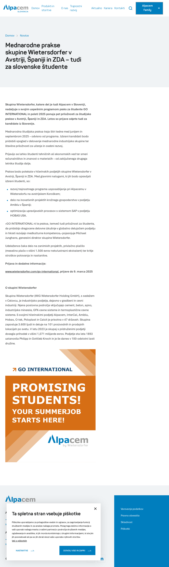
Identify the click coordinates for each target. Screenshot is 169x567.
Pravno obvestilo (130, 515)
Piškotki (125, 528)
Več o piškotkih (19, 540)
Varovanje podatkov (132, 508)
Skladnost (126, 522)
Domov (9, 35)
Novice (24, 35)
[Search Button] (130, 8)
